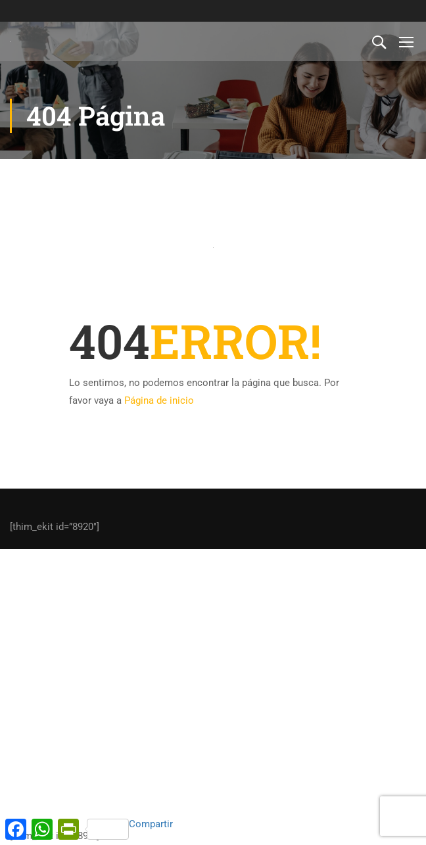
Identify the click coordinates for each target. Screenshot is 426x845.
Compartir (130, 829)
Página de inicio (159, 400)
